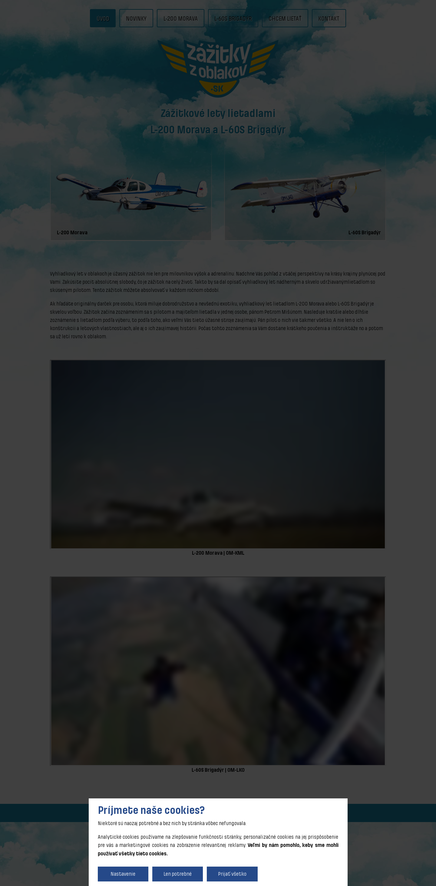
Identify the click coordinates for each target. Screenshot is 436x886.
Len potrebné (178, 874)
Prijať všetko (232, 874)
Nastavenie (123, 874)
